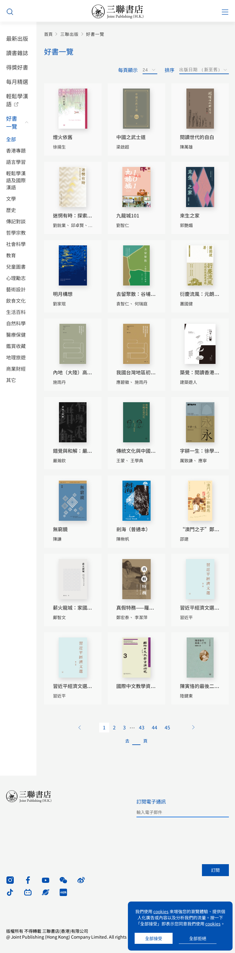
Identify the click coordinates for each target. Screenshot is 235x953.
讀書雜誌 (17, 53)
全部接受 (153, 938)
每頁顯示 (128, 70)
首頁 (48, 34)
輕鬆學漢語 (17, 100)
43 (141, 727)
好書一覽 (11, 122)
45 (167, 727)
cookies (161, 911)
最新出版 (17, 38)
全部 (11, 139)
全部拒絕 (197, 938)
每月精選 (17, 81)
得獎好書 (17, 67)
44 (154, 727)
